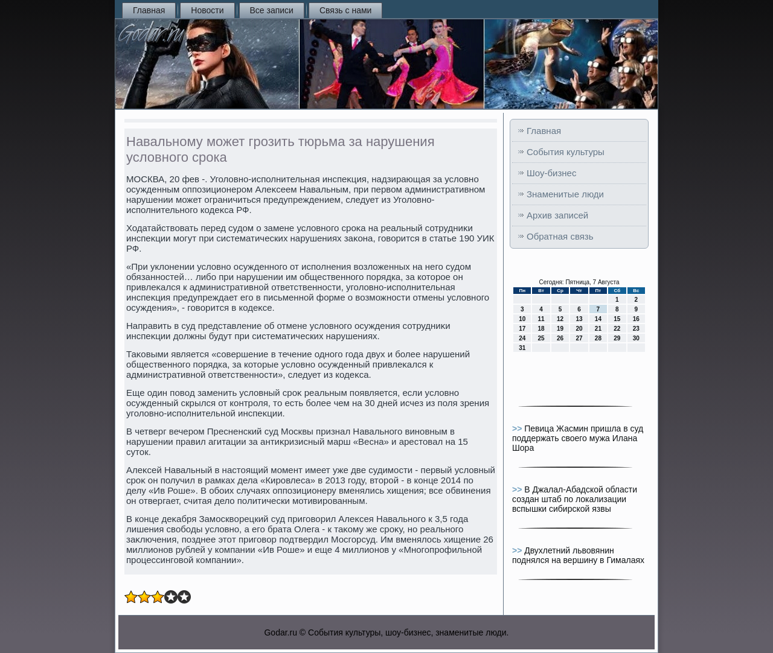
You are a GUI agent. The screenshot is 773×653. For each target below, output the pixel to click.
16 (636, 319)
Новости (207, 10)
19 (560, 328)
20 (579, 328)
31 (522, 348)
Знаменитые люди (565, 194)
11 (541, 319)
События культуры (566, 152)
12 (560, 319)
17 (522, 328)
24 (522, 338)
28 (598, 338)
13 (579, 319)
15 (617, 319)
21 (598, 328)
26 (560, 338)
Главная (149, 10)
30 (636, 338)
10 (522, 319)
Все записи (271, 10)
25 (541, 338)
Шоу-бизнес (551, 173)
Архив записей (557, 215)
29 (617, 338)
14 (598, 319)
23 (636, 328)
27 (579, 338)
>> (518, 428)
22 (617, 328)
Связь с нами (345, 10)
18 (541, 328)
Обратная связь (560, 236)
